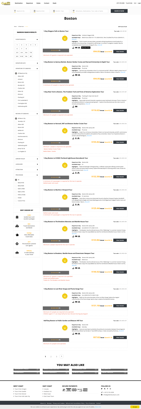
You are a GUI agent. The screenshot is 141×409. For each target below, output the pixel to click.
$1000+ (18, 198)
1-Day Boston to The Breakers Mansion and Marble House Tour (66, 222)
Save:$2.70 (108, 177)
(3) (59, 81)
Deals (54, 3)
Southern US (47, 391)
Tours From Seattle (19, 391)
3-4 (22, 52)
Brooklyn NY (20, 85)
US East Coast (21, 26)
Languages (20, 164)
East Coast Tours (48, 396)
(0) (59, 50)
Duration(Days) (21, 39)
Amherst (18, 79)
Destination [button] (19, 3)
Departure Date (21, 63)
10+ (26, 56)
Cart (135, 3)
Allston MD (19, 76)
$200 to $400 (20, 189)
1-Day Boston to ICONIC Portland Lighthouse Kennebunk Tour (66, 158)
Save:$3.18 (108, 142)
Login (139, 3)
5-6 (26, 52)
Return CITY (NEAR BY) (23, 114)
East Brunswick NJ (21, 137)
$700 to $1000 (20, 195)
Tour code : (120, 31)
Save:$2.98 (108, 272)
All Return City (20, 119)
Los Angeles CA (20, 152)
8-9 (17, 56)
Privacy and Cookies (59, 403)
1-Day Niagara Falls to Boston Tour (56, 31)
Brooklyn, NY (20, 121)
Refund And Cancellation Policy (75, 403)
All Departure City (21, 73)
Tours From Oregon (19, 389)
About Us (43, 403)
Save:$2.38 (108, 110)
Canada (46, 389)
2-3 (17, 52)
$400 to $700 (20, 192)
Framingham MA (21, 103)
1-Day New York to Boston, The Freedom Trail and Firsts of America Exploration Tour (74, 92)
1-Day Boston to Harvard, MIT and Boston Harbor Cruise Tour (65, 124)
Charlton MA (20, 88)
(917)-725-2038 (120, 3)
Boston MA (19, 82)
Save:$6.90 (108, 306)
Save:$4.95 (108, 52)
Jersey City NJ (20, 149)
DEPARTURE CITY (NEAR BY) (24, 68)
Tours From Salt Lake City (21, 396)
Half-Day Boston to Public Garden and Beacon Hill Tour (63, 321)
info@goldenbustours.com (110, 395)
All (31, 56)
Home (15, 26)
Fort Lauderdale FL (21, 100)
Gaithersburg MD (21, 106)
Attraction (20, 170)
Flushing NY (19, 97)
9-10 (21, 56)
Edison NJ (19, 91)
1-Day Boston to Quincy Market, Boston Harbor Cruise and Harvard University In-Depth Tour (77, 62)
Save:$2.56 (108, 208)
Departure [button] (29, 3)
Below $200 (19, 186)
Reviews (49, 403)
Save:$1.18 (108, 337)
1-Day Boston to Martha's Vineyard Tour (58, 190)
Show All (74, 39)
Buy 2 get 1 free (86, 47)
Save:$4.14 (108, 240)
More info (98, 407)
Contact (46, 3)
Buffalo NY (19, 131)
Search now (119, 11)
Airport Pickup (21, 159)
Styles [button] (38, 3)
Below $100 (19, 183)
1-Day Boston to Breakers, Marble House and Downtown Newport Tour (69, 253)
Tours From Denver (19, 394)
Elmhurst (19, 94)
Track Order (129, 3)
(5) (59, 241)
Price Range (20, 175)
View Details (120, 51)
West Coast (47, 394)
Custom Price (20, 201)
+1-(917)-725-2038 (107, 392)
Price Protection (90, 403)
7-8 (31, 52)
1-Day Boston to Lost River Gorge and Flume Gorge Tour (63, 289)
